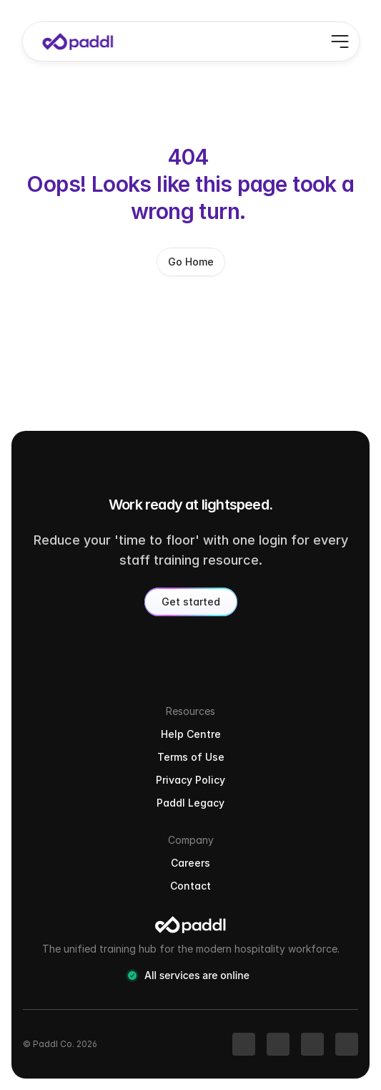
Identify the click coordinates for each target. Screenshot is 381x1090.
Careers (190, 863)
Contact (190, 886)
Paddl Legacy (190, 803)
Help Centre (191, 734)
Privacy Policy (190, 780)
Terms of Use (190, 757)
